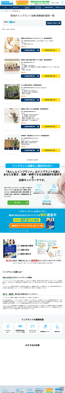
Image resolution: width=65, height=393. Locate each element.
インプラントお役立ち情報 (38, 7)
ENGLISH (53, 2)
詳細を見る (23, 46)
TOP (5, 7)
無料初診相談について (40, 388)
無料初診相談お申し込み (39, 390)
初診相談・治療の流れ (39, 391)
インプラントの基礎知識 (27, 7)
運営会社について (60, 7)
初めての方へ (16, 7)
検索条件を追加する (53, 23)
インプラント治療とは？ (20, 391)
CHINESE (57, 2)
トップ (4, 388)
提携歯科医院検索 (49, 7)
